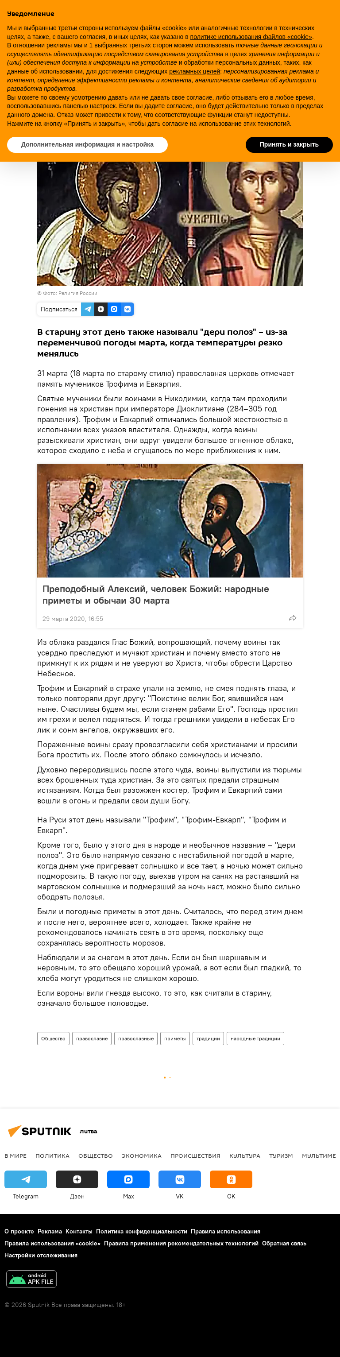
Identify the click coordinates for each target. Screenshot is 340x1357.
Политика (52, 1155)
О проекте (19, 1231)
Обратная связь (284, 1243)
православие (92, 1038)
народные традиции (255, 1038)
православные (136, 1038)
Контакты (79, 1231)
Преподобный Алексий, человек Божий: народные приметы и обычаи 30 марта (155, 594)
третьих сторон (150, 45)
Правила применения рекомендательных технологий (181, 1243)
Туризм (281, 1155)
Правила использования (225, 1231)
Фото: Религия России (70, 293)
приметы (175, 1038)
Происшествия (195, 1155)
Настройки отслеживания (40, 1255)
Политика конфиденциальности (141, 1231)
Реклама (50, 1231)
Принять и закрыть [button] (289, 144)
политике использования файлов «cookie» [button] (251, 36)
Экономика (142, 1155)
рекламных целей (194, 71)
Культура (244, 1155)
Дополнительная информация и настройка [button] (87, 144)
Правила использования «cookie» (52, 1243)
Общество (53, 1038)
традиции (208, 1038)
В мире (15, 1155)
